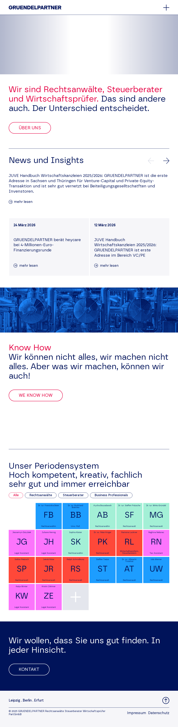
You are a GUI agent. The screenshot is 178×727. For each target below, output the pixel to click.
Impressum (136, 713)
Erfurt (39, 700)
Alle (16, 495)
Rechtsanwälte (40, 495)
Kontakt (29, 669)
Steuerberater (73, 495)
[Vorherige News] (151, 161)
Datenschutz (158, 713)
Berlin (27, 700)
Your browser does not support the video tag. (89, 44)
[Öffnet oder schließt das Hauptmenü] (166, 8)
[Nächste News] (166, 161)
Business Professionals (111, 495)
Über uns (30, 128)
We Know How (36, 395)
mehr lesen (23, 202)
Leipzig (14, 700)
